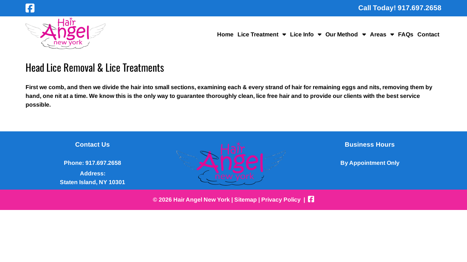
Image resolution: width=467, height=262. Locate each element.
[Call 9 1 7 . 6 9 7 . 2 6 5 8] (419, 8)
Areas (378, 34)
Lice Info (302, 34)
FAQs (405, 34)
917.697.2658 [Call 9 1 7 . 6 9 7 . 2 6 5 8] (103, 163)
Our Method (341, 34)
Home (225, 34)
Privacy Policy (281, 199)
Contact (428, 34)
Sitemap (245, 199)
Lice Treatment (258, 34)
